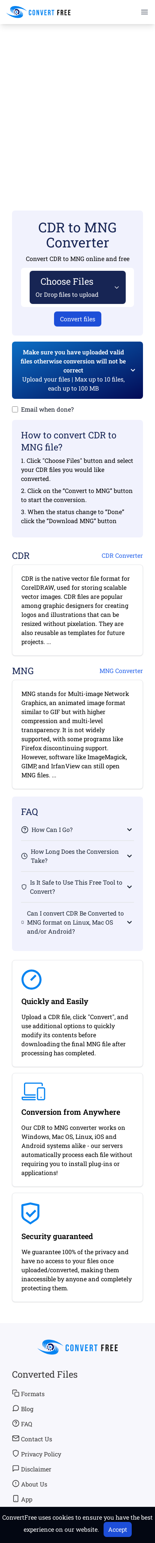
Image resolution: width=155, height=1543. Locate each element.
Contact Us (32, 1439)
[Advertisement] (77, 106)
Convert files (77, 319)
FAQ (22, 1423)
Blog (22, 1408)
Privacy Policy (36, 1454)
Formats (28, 1393)
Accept (117, 1529)
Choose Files (67, 286)
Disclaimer (31, 1469)
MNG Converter (121, 671)
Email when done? (47, 409)
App (22, 1499)
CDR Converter (122, 555)
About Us (29, 1484)
